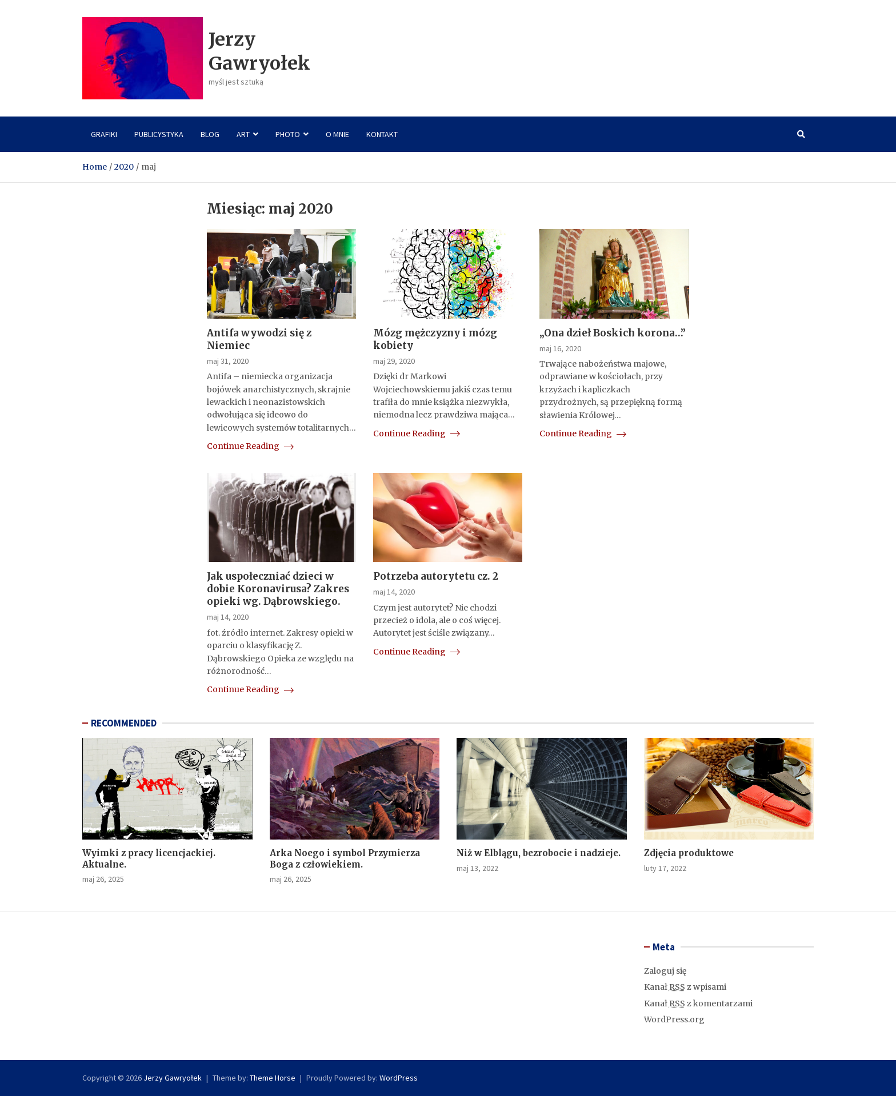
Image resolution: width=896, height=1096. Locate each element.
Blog (210, 134)
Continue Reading (250, 446)
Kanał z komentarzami (698, 1003)
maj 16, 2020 (560, 348)
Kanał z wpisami (685, 987)
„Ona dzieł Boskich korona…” (612, 333)
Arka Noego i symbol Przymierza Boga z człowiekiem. (345, 859)
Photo (287, 134)
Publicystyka (158, 134)
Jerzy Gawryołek (259, 51)
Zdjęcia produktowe (689, 853)
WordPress (398, 1078)
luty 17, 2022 (665, 868)
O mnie (337, 134)
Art (243, 134)
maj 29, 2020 (394, 361)
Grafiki (104, 134)
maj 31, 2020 (228, 361)
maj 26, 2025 (103, 879)
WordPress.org (674, 1019)
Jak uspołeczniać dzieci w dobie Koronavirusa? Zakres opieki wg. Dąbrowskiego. (278, 589)
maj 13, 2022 (477, 868)
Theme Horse (272, 1078)
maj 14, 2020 (228, 617)
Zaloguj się (665, 971)
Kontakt (382, 134)
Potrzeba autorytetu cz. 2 (435, 576)
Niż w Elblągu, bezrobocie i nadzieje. (539, 853)
